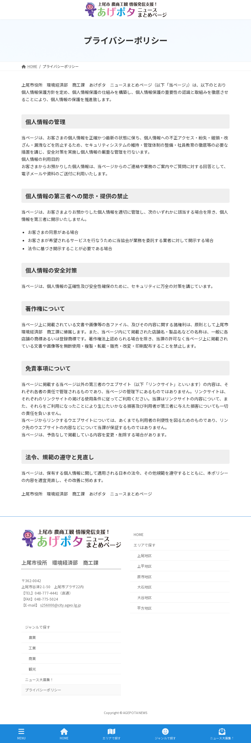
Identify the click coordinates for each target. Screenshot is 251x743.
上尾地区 (144, 555)
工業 (32, 648)
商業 (32, 658)
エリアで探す (144, 545)
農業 (32, 637)
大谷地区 (144, 597)
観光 (32, 668)
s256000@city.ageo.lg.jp (60, 605)
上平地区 (144, 566)
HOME (139, 534)
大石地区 (144, 587)
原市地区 (144, 576)
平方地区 (144, 608)
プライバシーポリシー (43, 690)
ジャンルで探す (37, 627)
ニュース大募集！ (39, 679)
